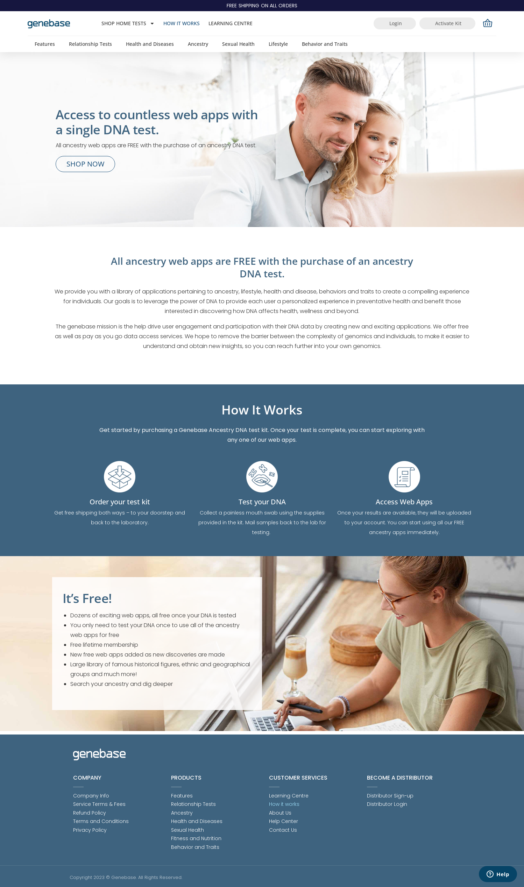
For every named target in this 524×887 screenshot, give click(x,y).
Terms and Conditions (101, 819)
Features (45, 44)
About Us (280, 810)
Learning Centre (230, 23)
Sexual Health (238, 44)
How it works (181, 23)
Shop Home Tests (128, 23)
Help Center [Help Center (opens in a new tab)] (283, 819)
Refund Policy (89, 810)
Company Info (91, 792)
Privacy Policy (90, 828)
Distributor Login (387, 801)
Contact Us (283, 828)
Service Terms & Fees (99, 801)
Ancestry (198, 44)
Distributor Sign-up (390, 792)
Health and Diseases (150, 44)
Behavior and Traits (325, 44)
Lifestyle (278, 44)
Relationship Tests (90, 44)
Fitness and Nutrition (196, 837)
